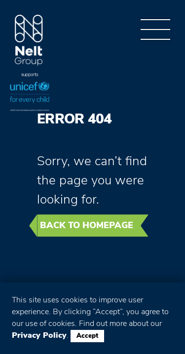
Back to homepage (86, 225)
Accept (87, 335)
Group (29, 40)
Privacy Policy (39, 335)
